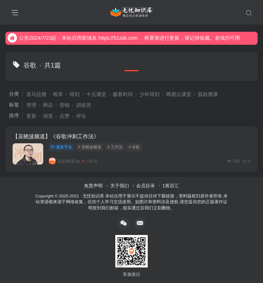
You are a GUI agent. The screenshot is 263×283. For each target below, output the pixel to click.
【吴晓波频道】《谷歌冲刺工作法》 (56, 136)
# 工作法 (114, 147)
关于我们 (119, 185)
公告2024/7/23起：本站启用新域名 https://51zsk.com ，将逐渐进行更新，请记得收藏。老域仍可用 (124, 38)
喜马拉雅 (36, 94)
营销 (64, 105)
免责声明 (93, 185)
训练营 (83, 105)
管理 (31, 105)
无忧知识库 (93, 195)
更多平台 (61, 147)
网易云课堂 (178, 94)
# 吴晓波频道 (89, 147)
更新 (31, 116)
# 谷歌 (134, 147)
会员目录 (145, 185)
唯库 (58, 94)
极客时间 (123, 94)
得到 (75, 94)
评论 (81, 116)
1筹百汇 (170, 185)
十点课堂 (96, 94)
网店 (48, 105)
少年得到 (149, 94)
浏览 (48, 116)
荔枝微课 (208, 94)
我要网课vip (64, 161)
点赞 (64, 116)
